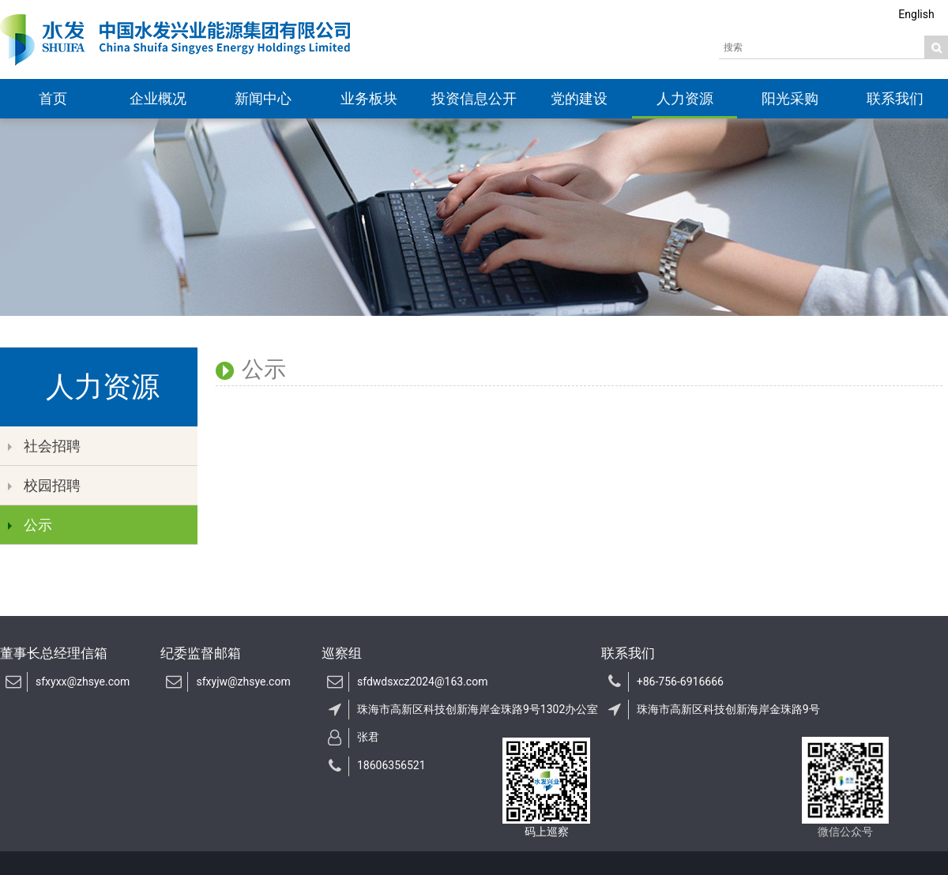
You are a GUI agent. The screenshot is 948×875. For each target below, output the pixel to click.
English (916, 14)
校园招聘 (44, 485)
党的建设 (579, 98)
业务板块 (368, 98)
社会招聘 (44, 446)
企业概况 (158, 98)
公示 (30, 524)
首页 (53, 98)
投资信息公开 (474, 98)
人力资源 (684, 98)
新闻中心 (263, 98)
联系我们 (895, 98)
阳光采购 (790, 98)
